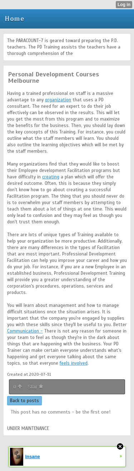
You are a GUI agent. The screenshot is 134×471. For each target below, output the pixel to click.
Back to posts (24, 401)
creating (50, 177)
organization (58, 100)
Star (35, 387)
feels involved (74, 363)
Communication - (25, 331)
